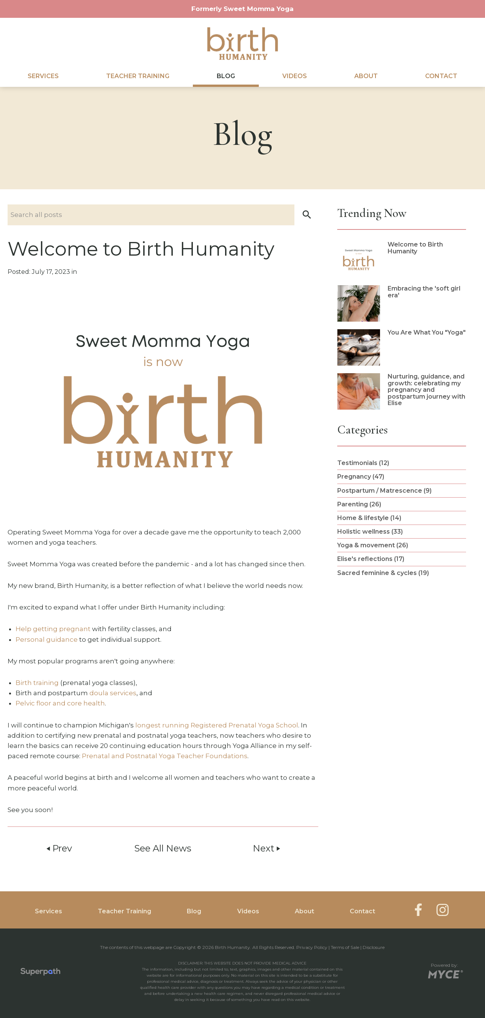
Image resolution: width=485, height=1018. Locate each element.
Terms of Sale (345, 947)
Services (43, 76)
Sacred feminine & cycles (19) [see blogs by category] (383, 573)
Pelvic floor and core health (60, 703)
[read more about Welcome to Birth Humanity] (401, 259)
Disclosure (374, 947)
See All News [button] (162, 848)
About (366, 76)
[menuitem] (43, 76)
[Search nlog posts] (163, 214)
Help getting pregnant (53, 629)
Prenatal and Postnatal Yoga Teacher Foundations (164, 756)
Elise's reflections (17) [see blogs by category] (370, 558)
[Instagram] (442, 909)
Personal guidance (47, 639)
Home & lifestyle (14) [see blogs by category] (369, 518)
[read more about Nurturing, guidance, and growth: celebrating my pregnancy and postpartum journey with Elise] (401, 391)
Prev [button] (58, 848)
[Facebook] (418, 909)
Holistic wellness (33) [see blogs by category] (370, 531)
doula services (112, 693)
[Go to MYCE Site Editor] (445, 973)
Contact (441, 76)
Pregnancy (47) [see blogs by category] (360, 476)
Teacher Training (137, 76)
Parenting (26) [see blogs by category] (359, 504)
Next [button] (267, 848)
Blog (226, 76)
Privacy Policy (311, 947)
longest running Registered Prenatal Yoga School (216, 725)
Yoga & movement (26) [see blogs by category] (372, 545)
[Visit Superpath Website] (40, 973)
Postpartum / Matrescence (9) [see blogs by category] (384, 490)
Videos (294, 76)
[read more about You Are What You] (401, 347)
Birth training (37, 683)
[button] (306, 214)
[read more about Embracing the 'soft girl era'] (401, 303)
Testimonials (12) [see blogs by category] (363, 463)
